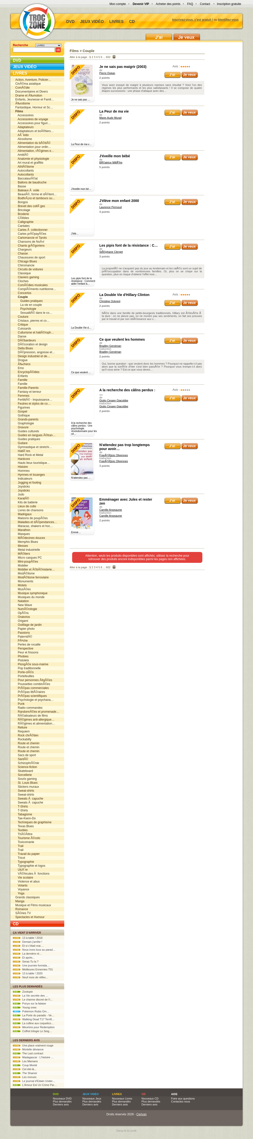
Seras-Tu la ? (26, 961)
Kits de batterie (26, 502)
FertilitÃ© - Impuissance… (33, 399)
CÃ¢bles (22, 218)
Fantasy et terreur (28, 391)
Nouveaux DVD (62, 1098)
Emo (19, 368)
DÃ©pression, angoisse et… (35, 352)
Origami (21, 621)
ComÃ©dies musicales (31, 285)
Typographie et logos (30, 865)
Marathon (22, 530)
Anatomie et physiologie (32, 158)
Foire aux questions (183, 1098)
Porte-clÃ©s (24, 672)
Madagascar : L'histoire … (33, 1057)
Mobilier (21, 565)
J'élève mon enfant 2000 (119, 201)
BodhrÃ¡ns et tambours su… (35, 198)
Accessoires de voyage (31, 119)
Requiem (22, 731)
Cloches (21, 281)
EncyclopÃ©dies (27, 372)
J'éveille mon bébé (114, 156)
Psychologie (25, 309)
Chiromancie (24, 265)
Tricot (20, 858)
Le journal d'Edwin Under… (34, 1081)
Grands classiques (27, 897)
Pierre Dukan (107, 73)
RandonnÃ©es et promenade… (37, 711)
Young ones (25, 1007)
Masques (22, 534)
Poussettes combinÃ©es (32, 684)
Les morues (25, 1077)
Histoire (21, 467)
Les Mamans (25, 1061)
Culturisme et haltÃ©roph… (34, 332)
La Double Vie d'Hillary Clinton (124, 295)
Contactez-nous (180, 1101)
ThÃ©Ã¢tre (23, 834)
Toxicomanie (24, 842)
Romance (21, 909)
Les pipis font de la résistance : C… (128, 245)
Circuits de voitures (29, 269)
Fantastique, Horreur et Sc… (34, 107)
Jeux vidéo (92, 22)
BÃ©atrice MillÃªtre (110, 162)
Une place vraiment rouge (33, 1045)
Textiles (21, 830)
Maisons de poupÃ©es (31, 518)
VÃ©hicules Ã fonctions (32, 873)
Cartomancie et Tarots (31, 237)
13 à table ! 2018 (27, 937)
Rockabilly (23, 739)
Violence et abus (27, 881)
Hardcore (22, 459)
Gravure (21, 427)
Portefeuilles (24, 676)
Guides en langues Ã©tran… (35, 435)
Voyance (22, 889)
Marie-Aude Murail (110, 117)
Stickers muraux (27, 786)
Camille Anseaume (110, 509)
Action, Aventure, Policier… (33, 79)
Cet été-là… (25, 1069)
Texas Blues (24, 826)
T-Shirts (21, 806)
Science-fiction (26, 767)
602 (108, 57)
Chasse (21, 253)
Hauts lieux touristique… (32, 463)
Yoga (19, 893)
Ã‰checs (22, 364)
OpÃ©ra (22, 613)
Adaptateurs (24, 127)
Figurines (22, 407)
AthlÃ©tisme (24, 166)
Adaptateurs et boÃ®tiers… (34, 131)
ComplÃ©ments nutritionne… (35, 289)
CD (132, 22)
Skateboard (24, 771)
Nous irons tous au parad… (34, 949)
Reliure (21, 727)
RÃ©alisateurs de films (31, 715)
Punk (19, 704)
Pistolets (22, 660)
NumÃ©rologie (26, 609)
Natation (22, 601)
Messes (21, 546)
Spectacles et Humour (29, 917)
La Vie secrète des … (30, 995)
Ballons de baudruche (30, 182)
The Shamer (25, 1073)
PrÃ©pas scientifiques (31, 696)
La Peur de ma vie (114, 111)
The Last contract (28, 1053)
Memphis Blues (26, 542)
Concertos (23, 293)
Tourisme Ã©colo (27, 838)
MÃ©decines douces (30, 538)
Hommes (22, 470)
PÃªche (21, 640)
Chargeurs (23, 249)
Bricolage (22, 210)
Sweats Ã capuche (29, 798)
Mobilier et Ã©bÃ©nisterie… (35, 569)
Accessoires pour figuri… (33, 123)
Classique (23, 273)
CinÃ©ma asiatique (28, 83)
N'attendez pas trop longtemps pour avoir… (124, 447)
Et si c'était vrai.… (28, 945)
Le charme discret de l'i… (33, 999)
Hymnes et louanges (30, 474)
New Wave (23, 605)
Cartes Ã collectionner (31, 230)
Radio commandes (28, 707)
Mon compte (117, 4)
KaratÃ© (22, 498)
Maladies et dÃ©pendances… (36, 522)
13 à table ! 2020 (27, 973)
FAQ (190, 4)
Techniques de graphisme (33, 822)
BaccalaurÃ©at (26, 178)
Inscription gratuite (229, 4)
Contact (205, 4)
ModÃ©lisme (25, 573)
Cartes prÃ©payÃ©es (30, 234)
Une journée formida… (31, 965)
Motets (21, 585)
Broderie (22, 214)
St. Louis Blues (26, 783)
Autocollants (24, 170)
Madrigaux (23, 514)
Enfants (21, 376)
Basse (20, 186)
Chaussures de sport (30, 257)
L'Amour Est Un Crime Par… (35, 1084)
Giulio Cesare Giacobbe (113, 400)
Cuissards (23, 328)
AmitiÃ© (21, 155)
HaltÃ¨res (22, 451)
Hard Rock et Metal (29, 455)
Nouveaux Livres (122, 1098)
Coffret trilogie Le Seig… (32, 1031)
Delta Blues (24, 348)
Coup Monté (25, 1065)
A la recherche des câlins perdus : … (127, 392)
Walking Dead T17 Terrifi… (34, 1019)
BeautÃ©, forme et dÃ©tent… (36, 194)
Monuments (24, 581)
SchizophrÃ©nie (27, 763)
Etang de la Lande (126, 1130)
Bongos (21, 202)
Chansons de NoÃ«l (29, 241)
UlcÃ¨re (21, 869)
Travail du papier (27, 854)
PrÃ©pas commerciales (32, 688)
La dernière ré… (27, 953)
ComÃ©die (22, 87)
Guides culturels (27, 431)
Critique (21, 324)
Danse (20, 336)
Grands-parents (26, 419)
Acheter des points (168, 4)
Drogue (21, 360)
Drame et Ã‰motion (28, 95)
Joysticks (22, 486)
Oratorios (22, 617)
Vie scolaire (24, 877)
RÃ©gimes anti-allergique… (34, 719)
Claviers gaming (27, 277)
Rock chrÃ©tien (27, 735)
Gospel (21, 411)
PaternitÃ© (23, 636)
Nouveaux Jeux (92, 1098)
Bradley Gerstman (110, 345)
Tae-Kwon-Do (25, 818)
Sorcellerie (23, 775)
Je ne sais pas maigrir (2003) (123, 67)
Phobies (21, 656)
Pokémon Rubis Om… (31, 1011)
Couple (88, 51)
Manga (19, 901)
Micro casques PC (28, 557)
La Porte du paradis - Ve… (33, 1015)
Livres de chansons (29, 510)
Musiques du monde (29, 597)
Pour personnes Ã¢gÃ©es (33, 680)
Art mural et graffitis (29, 162)
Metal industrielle (27, 549)
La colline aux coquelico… (33, 1023)
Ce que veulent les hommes (122, 339)
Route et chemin (27, 743)
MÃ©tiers (22, 553)
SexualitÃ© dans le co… (33, 312)
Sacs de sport (25, 755)
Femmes (22, 395)
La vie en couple (28, 305)
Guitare (21, 443)
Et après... (24, 957)
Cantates (22, 226)
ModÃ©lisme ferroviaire (32, 577)
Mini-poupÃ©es (26, 561)
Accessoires (24, 115)
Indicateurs (23, 478)
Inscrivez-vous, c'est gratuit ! (192, 19)
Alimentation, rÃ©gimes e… (34, 151)
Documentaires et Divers (31, 91)
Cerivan (141, 1114)
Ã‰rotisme (22, 103)
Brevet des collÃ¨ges (30, 206)
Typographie (24, 862)
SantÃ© (21, 759)
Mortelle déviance (28, 1049)
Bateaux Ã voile (27, 190)
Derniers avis (61, 1104)
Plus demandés (62, 1101)
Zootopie (23, 991)
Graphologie (24, 423)
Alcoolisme (23, 139)
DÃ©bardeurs (25, 340)
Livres (116, 22)
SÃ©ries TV (23, 913)
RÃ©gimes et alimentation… (35, 723)
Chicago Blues (26, 261)
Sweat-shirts (24, 790)
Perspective (24, 648)
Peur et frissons (26, 652)
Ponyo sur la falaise (29, 1003)
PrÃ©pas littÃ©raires (30, 692)
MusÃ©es (23, 589)
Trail (19, 846)
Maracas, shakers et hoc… (34, 526)
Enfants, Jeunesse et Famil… (34, 99)
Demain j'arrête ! (27, 941)
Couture (21, 316)
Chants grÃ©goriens (29, 245)
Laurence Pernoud (110, 207)
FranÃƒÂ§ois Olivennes (113, 455)
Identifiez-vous (228, 19)
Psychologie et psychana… (34, 700)
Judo (19, 494)
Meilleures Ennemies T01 (33, 969)
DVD (70, 22)
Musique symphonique (31, 593)
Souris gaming (26, 779)
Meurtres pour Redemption (34, 1027)
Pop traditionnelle (28, 668)
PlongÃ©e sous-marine (31, 664)
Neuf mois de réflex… (30, 977)
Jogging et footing (28, 482)
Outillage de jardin (28, 625)
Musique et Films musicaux (33, 905)
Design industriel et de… (32, 356)
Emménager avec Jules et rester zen (125, 501)
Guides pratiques (29, 301)
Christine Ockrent (109, 301)
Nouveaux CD (150, 1098)
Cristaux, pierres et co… (32, 320)
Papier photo (25, 628)
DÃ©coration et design (31, 344)
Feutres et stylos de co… (33, 403)
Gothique (22, 415)
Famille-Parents (27, 388)
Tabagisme (23, 814)
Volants (21, 885)
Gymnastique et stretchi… (33, 447)
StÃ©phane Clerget (111, 251)
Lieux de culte (25, 506)
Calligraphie (24, 222)
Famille (21, 380)
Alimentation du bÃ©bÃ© (32, 143)
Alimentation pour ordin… (33, 147)
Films (74, 51)
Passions (22, 632)
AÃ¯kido (22, 135)
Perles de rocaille (28, 644)
